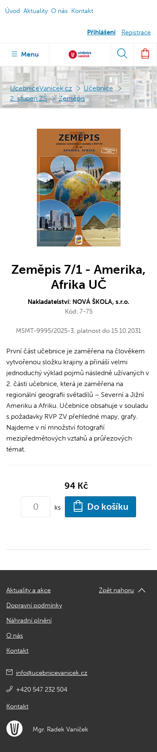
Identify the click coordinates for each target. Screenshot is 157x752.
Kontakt (82, 11)
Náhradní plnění (28, 620)
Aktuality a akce (28, 590)
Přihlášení (101, 32)
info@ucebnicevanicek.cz (52, 673)
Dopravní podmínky (34, 605)
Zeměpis (72, 98)
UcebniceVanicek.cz (41, 88)
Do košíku (100, 506)
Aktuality (35, 11)
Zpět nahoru (116, 590)
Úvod (12, 11)
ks (57, 507)
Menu (24, 53)
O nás (59, 11)
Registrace (136, 32)
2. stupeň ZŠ (28, 98)
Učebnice (98, 88)
